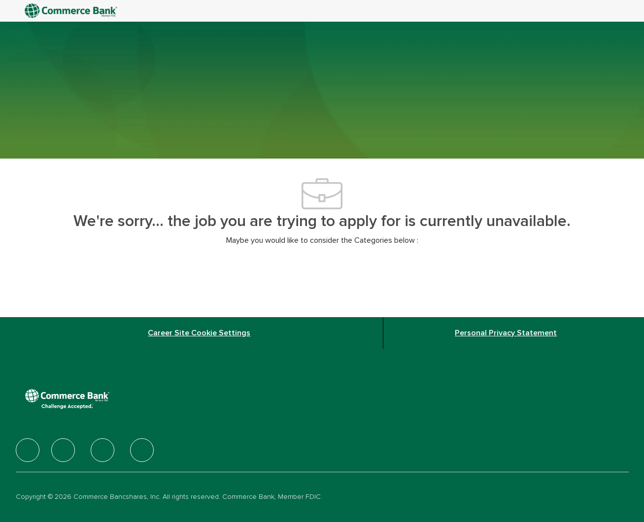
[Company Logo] (72, 11)
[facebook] (27, 450)
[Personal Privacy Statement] (506, 333)
